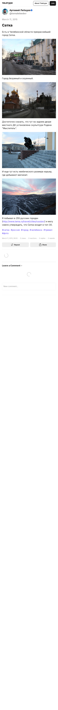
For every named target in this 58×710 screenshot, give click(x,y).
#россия (15, 230)
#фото (5, 233)
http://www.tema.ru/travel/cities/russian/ (24, 221)
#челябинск (36, 230)
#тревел (48, 230)
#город (24, 230)
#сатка (5, 230)
